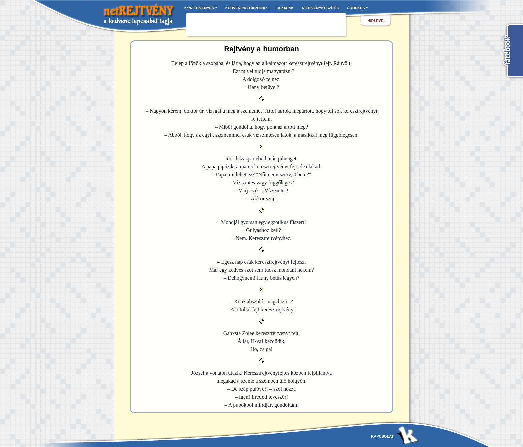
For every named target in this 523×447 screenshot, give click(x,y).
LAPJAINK (285, 8)
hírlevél (377, 21)
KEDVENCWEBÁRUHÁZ (246, 8)
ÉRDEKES (356, 8)
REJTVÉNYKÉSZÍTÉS (320, 8)
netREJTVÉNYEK (199, 8)
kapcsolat (382, 436)
